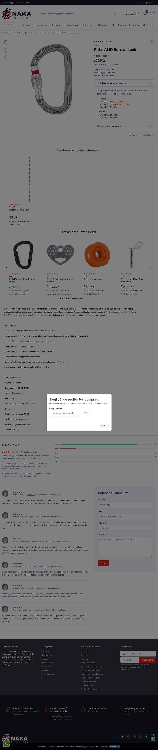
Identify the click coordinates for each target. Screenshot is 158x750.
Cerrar (104, 426)
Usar (85, 413)
